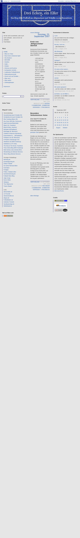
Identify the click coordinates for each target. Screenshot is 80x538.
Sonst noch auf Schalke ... (12, 76)
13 (61, 120)
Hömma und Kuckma (11, 68)
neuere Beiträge (34, 32)
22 (65, 122)
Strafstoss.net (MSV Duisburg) (12, 141)
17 (55, 122)
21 (63, 122)
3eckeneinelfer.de (9, 195)
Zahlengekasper (9, 82)
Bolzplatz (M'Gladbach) (10, 129)
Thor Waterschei (8, 184)
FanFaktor (6, 167)
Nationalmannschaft (10, 74)
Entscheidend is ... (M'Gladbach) (13, 135)
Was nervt (7, 78)
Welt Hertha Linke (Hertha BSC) (13, 150)
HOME (5, 51)
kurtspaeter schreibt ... (11, 70)
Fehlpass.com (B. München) (12, 137)
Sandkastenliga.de (9, 204)
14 (63, 120)
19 (59, 122)
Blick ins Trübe (9, 54)
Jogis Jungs (7, 178)
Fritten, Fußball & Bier (10, 172)
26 (59, 125)
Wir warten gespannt (60, 87)
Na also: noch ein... (59, 44)
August (58, 127)
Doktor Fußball (8, 163)
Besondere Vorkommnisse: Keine (38, 114)
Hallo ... (7, 64)
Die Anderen (8, 58)
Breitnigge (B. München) (11, 131)
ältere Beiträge (34, 195)
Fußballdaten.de (8, 200)
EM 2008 (7, 60)
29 (65, 125)
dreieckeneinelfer (16, 1)
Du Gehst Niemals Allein (11, 165)
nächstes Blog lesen (70, 1)
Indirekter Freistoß (9, 202)
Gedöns (7, 62)
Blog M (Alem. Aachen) (10, 127)
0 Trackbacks (45, 107)
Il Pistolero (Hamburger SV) (11, 139)
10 (55, 120)
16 (67, 120)
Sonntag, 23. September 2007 (42, 35)
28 (63, 125)
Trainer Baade (8, 186)
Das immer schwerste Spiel (12, 55)
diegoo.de (6, 198)
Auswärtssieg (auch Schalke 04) (13, 115)
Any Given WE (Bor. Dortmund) (12, 121)
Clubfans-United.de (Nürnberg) (12, 133)
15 (65, 120)
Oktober (65, 127)
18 (57, 122)
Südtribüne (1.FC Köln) (10, 143)
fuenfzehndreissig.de (10, 173)
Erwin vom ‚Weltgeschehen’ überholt (36, 43)
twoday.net (6, 1)
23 (67, 122)
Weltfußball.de (8, 206)
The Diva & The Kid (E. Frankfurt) (13, 145)
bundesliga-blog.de (9, 161)
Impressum (7, 86)
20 (61, 122)
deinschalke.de (8, 191)
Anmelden (61, 1)
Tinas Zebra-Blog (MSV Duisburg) (13, 147)
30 (67, 125)
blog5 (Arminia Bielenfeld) (11, 123)
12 (59, 120)
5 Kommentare (36, 105)
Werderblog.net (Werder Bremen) (13, 152)
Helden (7, 66)
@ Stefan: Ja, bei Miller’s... (62, 94)
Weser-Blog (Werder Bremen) (12, 154)
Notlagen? (57, 60)
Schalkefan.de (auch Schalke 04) (13, 117)
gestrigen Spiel (34, 132)
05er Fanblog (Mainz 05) (11, 119)
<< (78, 1)
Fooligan (6, 169)
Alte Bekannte (58, 51)
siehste (56, 78)
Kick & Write (7, 180)
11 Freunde (7, 193)
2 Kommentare (36, 187)
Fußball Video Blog (9, 176)
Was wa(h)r (8, 80)
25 (57, 125)
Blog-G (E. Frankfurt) (10, 125)
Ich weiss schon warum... (61, 69)
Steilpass (6, 182)
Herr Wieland (34, 99)
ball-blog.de (7, 159)
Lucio (55, 35)
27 (61, 125)
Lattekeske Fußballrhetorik (12, 72)
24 (55, 125)
